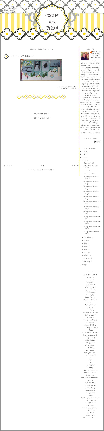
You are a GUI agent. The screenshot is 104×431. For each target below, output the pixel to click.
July (85, 243)
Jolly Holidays (90, 340)
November (88, 237)
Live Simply (90, 348)
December (88, 163)
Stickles (90, 395)
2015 (84, 151)
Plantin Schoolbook (90, 373)
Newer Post (8, 166)
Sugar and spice (90, 400)
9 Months (90, 277)
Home (42, 166)
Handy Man (90, 322)
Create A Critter (90, 297)
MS (90, 363)
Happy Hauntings (90, 325)
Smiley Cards (90, 390)
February (87, 258)
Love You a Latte (90, 353)
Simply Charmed (90, 385)
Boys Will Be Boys (90, 290)
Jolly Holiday (90, 338)
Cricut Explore (90, 305)
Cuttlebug (90, 310)
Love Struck (90, 350)
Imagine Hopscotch (90, 335)
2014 (84, 154)
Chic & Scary (90, 292)
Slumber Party (90, 388)
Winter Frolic (74, 88)
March (86, 255)
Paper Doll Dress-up (90, 370)
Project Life (90, 375)
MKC (90, 358)
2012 (84, 160)
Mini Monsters (90, 355)
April (86, 252)
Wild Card (90, 413)
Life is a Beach (90, 345)
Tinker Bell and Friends (90, 408)
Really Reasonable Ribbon (90, 378)
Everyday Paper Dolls (90, 312)
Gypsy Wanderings (90, 320)
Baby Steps (90, 282)
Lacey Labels (90, 343)
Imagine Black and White (90, 333)
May (86, 249)
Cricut (67, 88)
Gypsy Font (90, 317)
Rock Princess (90, 383)
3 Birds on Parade (90, 275)
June (86, 246)
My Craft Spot (90, 365)
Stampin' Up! (90, 393)
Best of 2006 (90, 285)
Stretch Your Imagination (90, 398)
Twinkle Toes (90, 410)
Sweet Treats (90, 403)
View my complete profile (90, 133)
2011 (83, 265)
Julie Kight (96, 52)
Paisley (90, 368)
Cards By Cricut (51, 22)
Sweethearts (90, 405)
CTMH (90, 307)
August (86, 240)
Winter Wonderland (90, 418)
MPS (90, 360)
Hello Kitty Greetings (90, 327)
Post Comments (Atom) (46, 170)
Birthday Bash (90, 287)
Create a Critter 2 (90, 300)
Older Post (75, 166)
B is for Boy (90, 280)
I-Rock (90, 330)
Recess (90, 380)
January (87, 261)
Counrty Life (90, 295)
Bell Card (87, 171)
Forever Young (90, 315)
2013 (84, 157)
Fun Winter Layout (90, 173)
